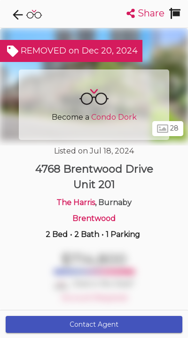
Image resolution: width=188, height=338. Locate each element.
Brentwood (94, 218)
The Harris (75, 202)
